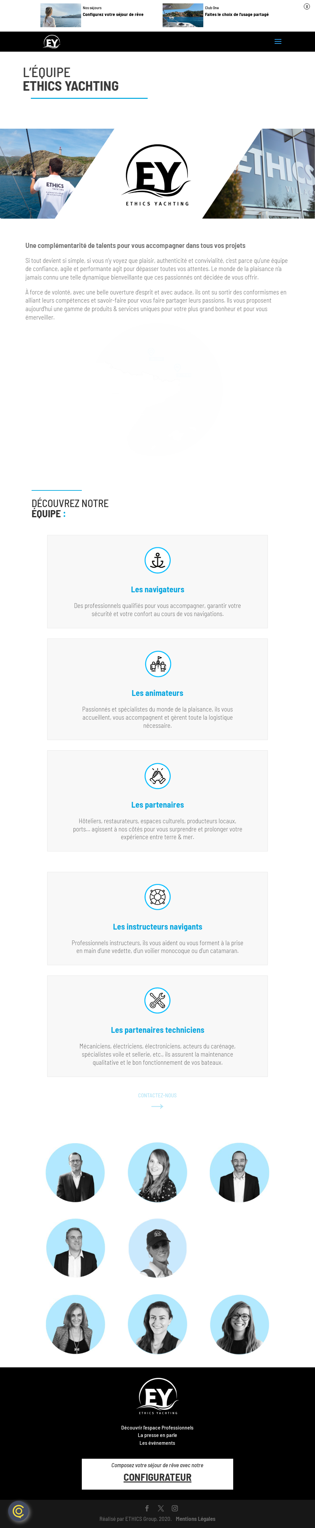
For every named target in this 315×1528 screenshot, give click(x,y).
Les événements (157, 1442)
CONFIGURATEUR (157, 1477)
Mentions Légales (196, 1518)
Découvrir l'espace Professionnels (157, 1427)
